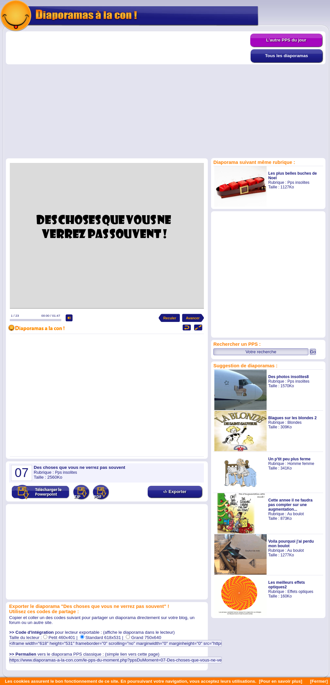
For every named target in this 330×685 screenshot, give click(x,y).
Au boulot (295, 514)
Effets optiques (300, 591)
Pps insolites (298, 182)
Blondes (295, 422)
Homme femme (301, 463)
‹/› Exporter (174, 491)
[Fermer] (319, 681)
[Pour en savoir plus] (280, 681)
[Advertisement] (61, 94)
